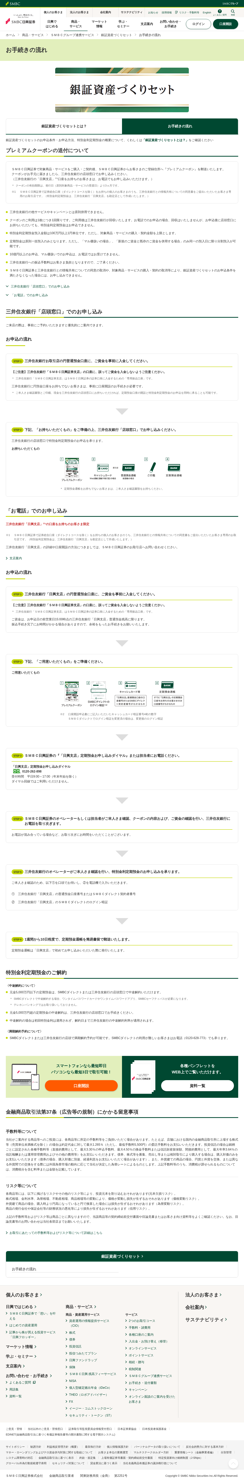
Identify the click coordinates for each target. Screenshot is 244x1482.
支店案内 (15, 558)
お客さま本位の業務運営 (113, 1452)
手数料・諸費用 (139, 1327)
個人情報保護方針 (118, 1446)
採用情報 (167, 12)
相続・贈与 (136, 1362)
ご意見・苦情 (14, 1428)
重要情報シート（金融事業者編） (194, 1452)
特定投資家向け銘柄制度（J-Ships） (180, 1457)
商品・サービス (79, 1307)
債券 (72, 1339)
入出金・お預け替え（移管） (149, 1341)
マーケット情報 (19, 1347)
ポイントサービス (141, 1355)
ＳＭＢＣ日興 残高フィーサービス (92, 1374)
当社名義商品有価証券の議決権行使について (150, 1463)
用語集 (14, 1389)
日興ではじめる (19, 1307)
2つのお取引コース (142, 1320)
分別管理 (226, 1452)
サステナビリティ (204, 1319)
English (207, 12)
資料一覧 (15, 1396)
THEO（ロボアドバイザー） (89, 1394)
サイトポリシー (15, 1446)
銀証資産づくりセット (120, 1256)
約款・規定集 (87, 1457)
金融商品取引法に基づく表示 (56, 1457)
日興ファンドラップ (83, 1360)
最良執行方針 (93, 1446)
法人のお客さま (202, 1294)
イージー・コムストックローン (91, 1408)
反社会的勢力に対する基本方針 (205, 1446)
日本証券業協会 (127, 1428)
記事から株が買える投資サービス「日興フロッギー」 (32, 1335)
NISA (72, 1381)
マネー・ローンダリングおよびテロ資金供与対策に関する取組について (49, 1452)
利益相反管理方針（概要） (63, 1446)
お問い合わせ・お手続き (27, 1376)
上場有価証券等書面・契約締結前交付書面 (127, 1457)
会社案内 (194, 1307)
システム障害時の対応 (19, 1457)
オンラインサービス (143, 1348)
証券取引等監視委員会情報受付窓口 (90, 1428)
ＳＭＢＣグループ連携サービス (150, 1376)
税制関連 (135, 1369)
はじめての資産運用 (23, 1325)
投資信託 (75, 1346)
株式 (72, 1332)
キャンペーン (138, 1389)
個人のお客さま (22, 1294)
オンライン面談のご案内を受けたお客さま (152, 1399)
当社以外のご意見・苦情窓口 (45, 1428)
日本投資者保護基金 (154, 1428)
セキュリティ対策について (68, 1463)
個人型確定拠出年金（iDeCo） (90, 1387)
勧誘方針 (35, 1446)
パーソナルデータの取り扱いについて (157, 1446)
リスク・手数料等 (189, 12)
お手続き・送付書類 (143, 1382)
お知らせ (153, 12)
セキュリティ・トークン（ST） (91, 1415)
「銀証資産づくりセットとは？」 (165, 140)
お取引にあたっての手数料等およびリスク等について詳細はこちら (55, 1232)
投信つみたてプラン (83, 1353)
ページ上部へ (233, 1463)
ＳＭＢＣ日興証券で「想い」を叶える (32, 1316)
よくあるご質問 (20, 1382)
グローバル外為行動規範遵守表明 (26, 1463)
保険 (72, 1367)
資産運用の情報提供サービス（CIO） (89, 1323)
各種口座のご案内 (141, 1334)
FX (71, 1401)
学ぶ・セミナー (19, 1356)
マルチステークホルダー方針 (151, 1452)
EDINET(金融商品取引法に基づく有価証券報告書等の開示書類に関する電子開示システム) (60, 1434)
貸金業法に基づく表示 (103, 1463)
